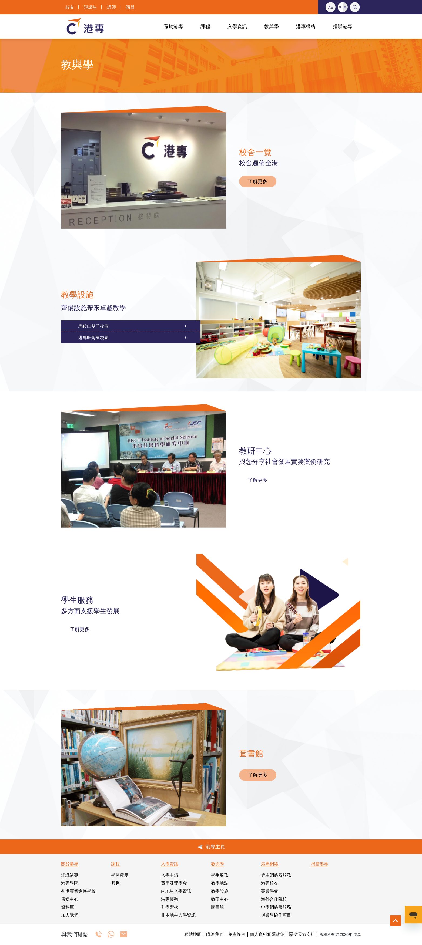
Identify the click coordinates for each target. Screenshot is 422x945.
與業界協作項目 (276, 915)
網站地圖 (193, 934)
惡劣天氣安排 (302, 934)
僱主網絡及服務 (276, 875)
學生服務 (219, 875)
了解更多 (257, 181)
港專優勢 (169, 899)
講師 (111, 7)
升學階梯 (169, 907)
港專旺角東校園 (93, 337)
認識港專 (69, 875)
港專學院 (69, 883)
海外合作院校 (274, 899)
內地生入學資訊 (176, 891)
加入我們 (69, 915)
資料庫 (67, 907)
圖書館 (217, 907)
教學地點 (219, 883)
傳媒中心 (69, 899)
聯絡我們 (214, 934)
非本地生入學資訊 (178, 915)
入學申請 (169, 875)
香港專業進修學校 (78, 891)
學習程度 (119, 875)
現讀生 (90, 7)
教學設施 (219, 891)
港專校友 (269, 883)
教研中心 (219, 899)
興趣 (115, 883)
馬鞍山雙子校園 (93, 326)
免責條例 (236, 934)
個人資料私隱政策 (267, 934)
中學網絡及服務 (276, 907)
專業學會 (269, 891)
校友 (69, 7)
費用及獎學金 (174, 883)
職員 (130, 7)
